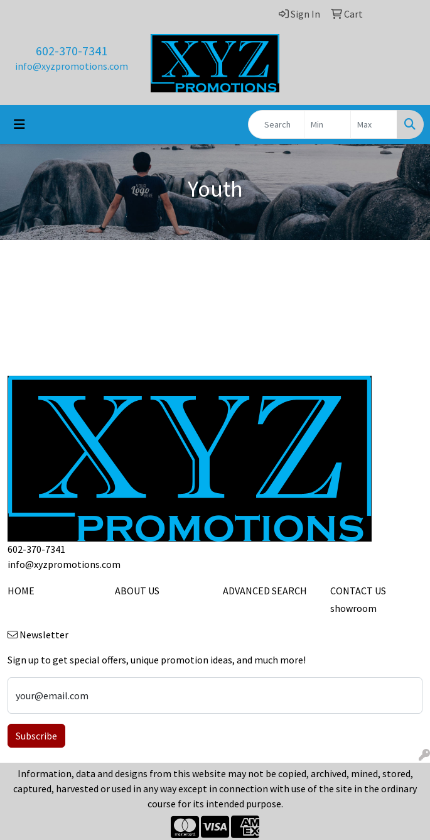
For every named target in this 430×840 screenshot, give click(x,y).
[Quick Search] (276, 124)
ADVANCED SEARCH (265, 590)
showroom (353, 608)
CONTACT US (358, 590)
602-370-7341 (71, 50)
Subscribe (36, 735)
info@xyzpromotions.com (71, 66)
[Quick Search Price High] (373, 124)
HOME (21, 590)
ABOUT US (137, 590)
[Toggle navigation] (19, 124)
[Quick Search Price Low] (327, 124)
